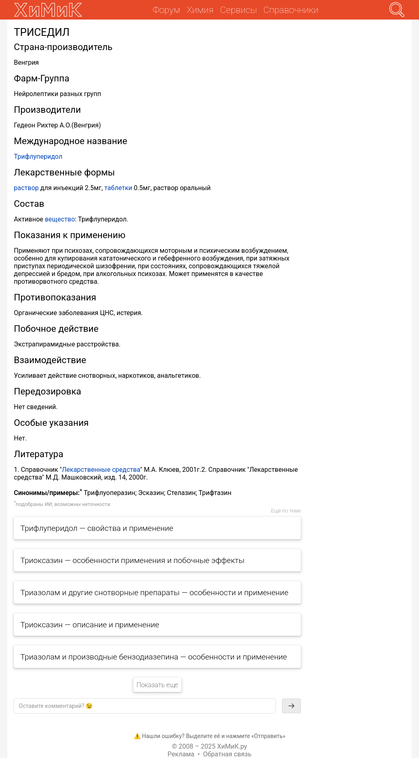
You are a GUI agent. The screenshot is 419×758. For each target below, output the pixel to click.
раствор (26, 188)
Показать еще (157, 685)
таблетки (118, 188)
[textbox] (145, 706)
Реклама (181, 754)
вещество (60, 219)
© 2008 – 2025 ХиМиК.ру (209, 746)
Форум (166, 9)
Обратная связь (227, 754)
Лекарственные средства (101, 469)
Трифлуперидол (38, 156)
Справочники (290, 9)
